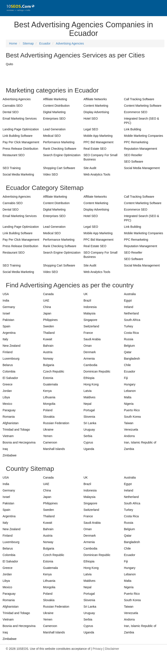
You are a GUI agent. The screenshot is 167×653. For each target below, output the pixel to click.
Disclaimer (112, 648)
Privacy (97, 648)
